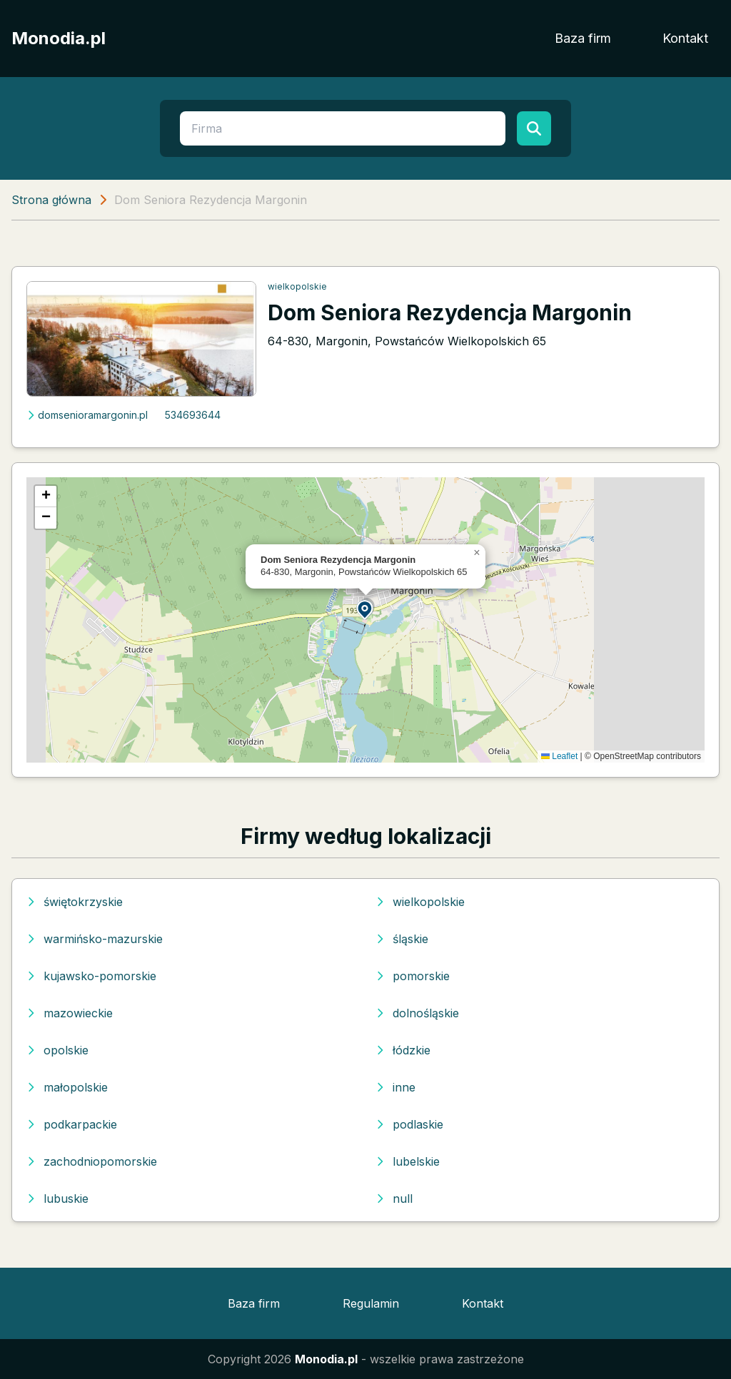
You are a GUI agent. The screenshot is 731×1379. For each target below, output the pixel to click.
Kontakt (685, 38)
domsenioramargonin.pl (87, 415)
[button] (365, 609)
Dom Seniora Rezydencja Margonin (450, 312)
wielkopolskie (297, 286)
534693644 (193, 415)
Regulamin (371, 1303)
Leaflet (559, 756)
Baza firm (583, 38)
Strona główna (51, 200)
